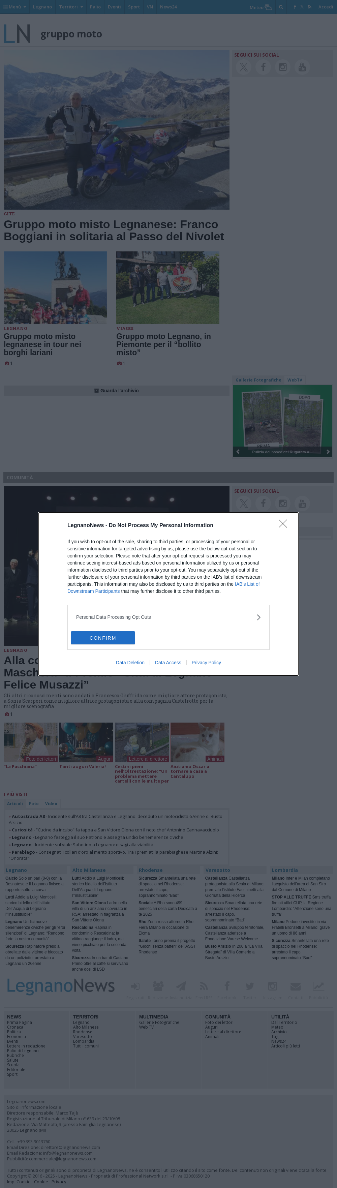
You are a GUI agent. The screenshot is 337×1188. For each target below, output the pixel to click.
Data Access (168, 663)
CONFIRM (103, 638)
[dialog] (168, 594)
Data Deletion (130, 663)
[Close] (285, 525)
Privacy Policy (206, 663)
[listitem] (168, 617)
